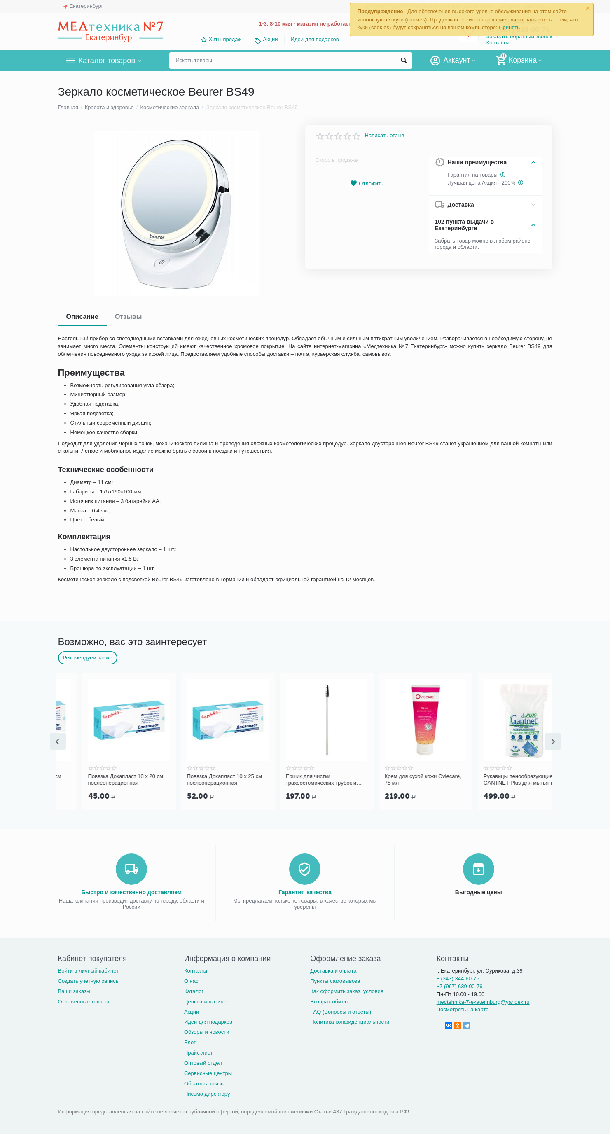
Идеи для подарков (315, 39)
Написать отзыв (384, 135)
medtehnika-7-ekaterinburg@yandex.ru (483, 1002)
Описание (82, 316)
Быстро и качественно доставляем (131, 892)
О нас (191, 981)
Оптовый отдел (203, 1063)
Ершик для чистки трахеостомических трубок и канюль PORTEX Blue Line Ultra (400, 779)
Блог (190, 1042)
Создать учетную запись (88, 981)
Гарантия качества (305, 892)
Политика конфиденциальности (349, 1022)
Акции (270, 39)
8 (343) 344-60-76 (458, 978)
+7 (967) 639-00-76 (460, 986)
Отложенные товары (84, 1001)
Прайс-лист (198, 1053)
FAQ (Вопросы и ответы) (340, 1012)
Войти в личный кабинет (88, 971)
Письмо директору (207, 1094)
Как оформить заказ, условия (346, 991)
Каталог (193, 991)
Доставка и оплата (333, 971)
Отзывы (128, 316)
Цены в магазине (205, 1001)
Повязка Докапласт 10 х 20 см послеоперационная (200, 779)
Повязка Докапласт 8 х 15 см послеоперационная (100, 779)
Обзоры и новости (206, 1032)
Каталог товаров (107, 60)
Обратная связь (204, 1083)
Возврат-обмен (329, 1001)
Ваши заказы (74, 991)
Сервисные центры (208, 1073)
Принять (509, 27)
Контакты (498, 43)
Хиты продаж (225, 39)
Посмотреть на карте (463, 1009)
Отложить (366, 183)
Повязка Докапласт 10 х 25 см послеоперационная (299, 779)
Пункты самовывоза (335, 981)
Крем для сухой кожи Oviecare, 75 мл (498, 779)
